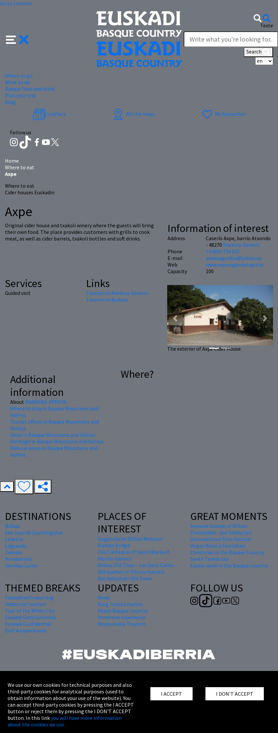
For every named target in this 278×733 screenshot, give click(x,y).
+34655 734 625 (223, 251)
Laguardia (16, 545)
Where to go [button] (19, 75)
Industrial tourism (25, 604)
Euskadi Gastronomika (30, 617)
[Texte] (231, 39)
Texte (266, 25)
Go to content (16, 3)
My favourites (223, 114)
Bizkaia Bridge (114, 545)
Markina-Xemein (241, 244)
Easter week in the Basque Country (229, 565)
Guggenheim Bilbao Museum (130, 538)
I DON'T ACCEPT (234, 693)
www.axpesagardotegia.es (235, 264)
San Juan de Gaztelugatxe (34, 532)
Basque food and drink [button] (29, 88)
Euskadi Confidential (28, 624)
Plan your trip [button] (20, 95)
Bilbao (12, 526)
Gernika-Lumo (21, 565)
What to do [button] (17, 82)
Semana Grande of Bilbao (218, 526)
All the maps (133, 114)
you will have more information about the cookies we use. (65, 721)
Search (258, 52)
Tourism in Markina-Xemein (117, 293)
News (104, 597)
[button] (17, 38)
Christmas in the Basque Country (227, 552)
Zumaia (13, 552)
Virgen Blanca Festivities (218, 545)
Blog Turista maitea (120, 604)
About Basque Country (123, 610)
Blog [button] (10, 102)
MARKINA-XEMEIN (46, 401)
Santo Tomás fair (209, 559)
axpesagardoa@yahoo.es (234, 258)
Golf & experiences (26, 630)
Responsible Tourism (121, 624)
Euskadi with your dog (29, 597)
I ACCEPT (171, 693)
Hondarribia (18, 559)
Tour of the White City (30, 610)
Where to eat (19, 167)
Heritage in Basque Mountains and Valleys (57, 441)
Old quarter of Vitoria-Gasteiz (131, 571)
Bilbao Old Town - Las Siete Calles (136, 565)
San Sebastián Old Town (125, 578)
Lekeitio (14, 539)
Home (12, 160)
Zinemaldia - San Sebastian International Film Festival (220, 535)
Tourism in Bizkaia (107, 299)
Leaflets (49, 114)
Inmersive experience (121, 617)
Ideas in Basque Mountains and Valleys (53, 434)
